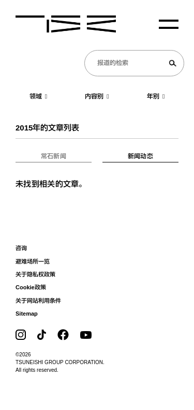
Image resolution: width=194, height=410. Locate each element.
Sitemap (27, 313)
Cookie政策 (31, 287)
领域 (38, 96)
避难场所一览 (33, 261)
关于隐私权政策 (35, 274)
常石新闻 (53, 156)
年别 (156, 96)
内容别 (97, 96)
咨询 (21, 248)
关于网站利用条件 (38, 301)
